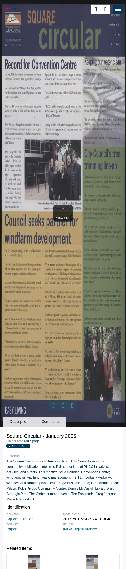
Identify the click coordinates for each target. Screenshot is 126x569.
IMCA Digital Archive (80, 529)
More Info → (18, 445)
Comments (50, 422)
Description (19, 422)
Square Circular (19, 519)
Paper (11, 529)
